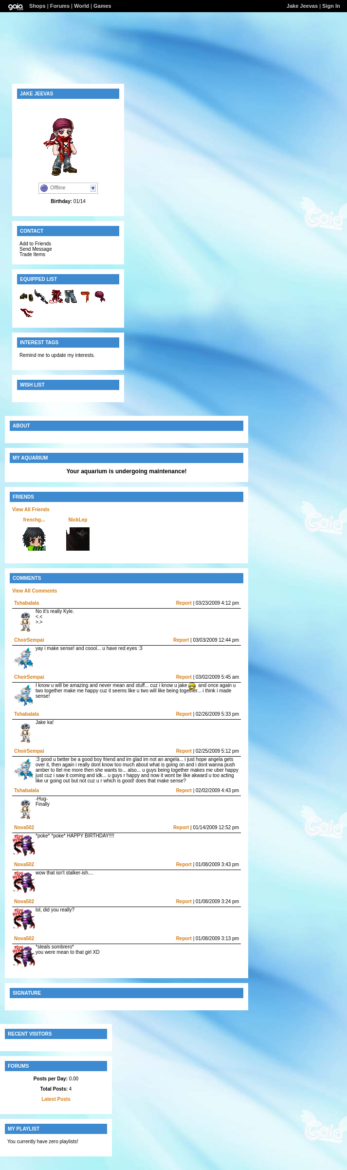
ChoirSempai (29, 640)
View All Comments (34, 591)
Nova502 (24, 827)
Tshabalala (26, 603)
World (81, 6)
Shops (37, 6)
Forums (60, 6)
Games (102, 6)
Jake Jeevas (302, 6)
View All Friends (31, 509)
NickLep (78, 519)
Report (184, 603)
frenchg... (34, 519)
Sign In (331, 6)
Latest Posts (55, 1099)
